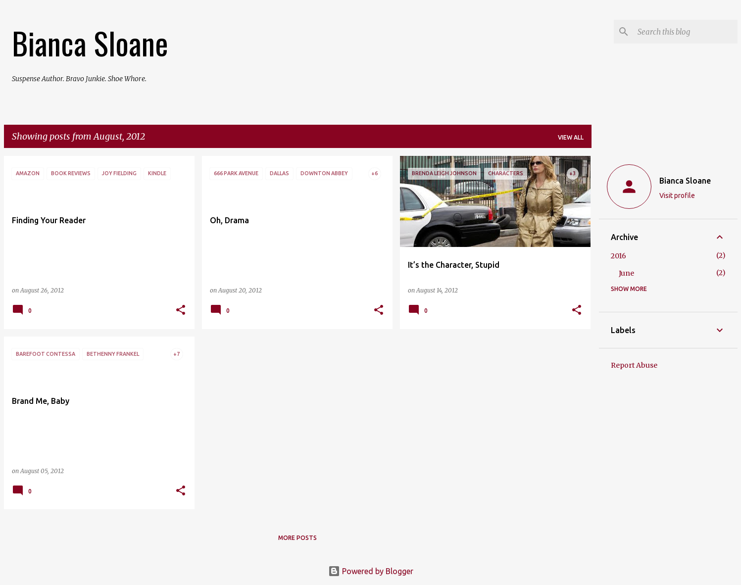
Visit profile (677, 195)
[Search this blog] (686, 32)
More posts (297, 538)
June (626, 273)
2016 (618, 255)
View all (571, 137)
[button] (181, 310)
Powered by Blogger (370, 571)
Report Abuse (634, 365)
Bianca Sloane (90, 42)
